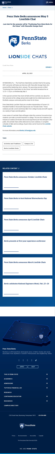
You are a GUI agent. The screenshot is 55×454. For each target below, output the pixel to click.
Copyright (41, 435)
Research (8, 392)
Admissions (8, 383)
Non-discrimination (22, 435)
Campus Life (28, 143)
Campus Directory (11, 405)
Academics (8, 379)
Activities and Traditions (12, 143)
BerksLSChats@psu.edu (27, 130)
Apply (22, 367)
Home (4, 7)
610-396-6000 (42, 415)
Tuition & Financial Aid (13, 388)
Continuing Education (12, 396)
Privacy (13, 435)
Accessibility (33, 435)
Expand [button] (48, 67)
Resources (8, 401)
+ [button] (47, 374)
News (9, 7)
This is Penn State (11, 374)
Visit (33, 367)
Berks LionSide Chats (11, 148)
